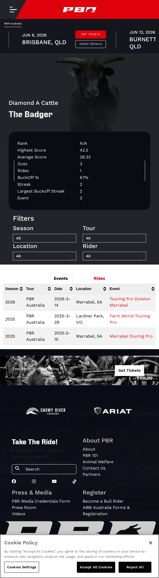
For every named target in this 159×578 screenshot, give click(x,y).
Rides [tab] (99, 278)
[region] (79, 556)
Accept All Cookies (96, 567)
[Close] (150, 543)
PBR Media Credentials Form (41, 501)
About (89, 449)
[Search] (49, 469)
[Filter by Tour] (114, 238)
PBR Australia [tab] (13, 23)
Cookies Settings (21, 567)
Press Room (24, 507)
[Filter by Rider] (114, 256)
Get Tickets (90, 34)
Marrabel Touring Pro (131, 336)
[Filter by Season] (44, 238)
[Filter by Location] (44, 256)
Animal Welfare (98, 461)
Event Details (91, 44)
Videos (18, 513)
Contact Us (94, 468)
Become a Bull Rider (103, 501)
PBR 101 (90, 455)
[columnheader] (13, 289)
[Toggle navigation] (13, 9)
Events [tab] (61, 278)
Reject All (134, 567)
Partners (91, 474)
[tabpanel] (79, 40)
